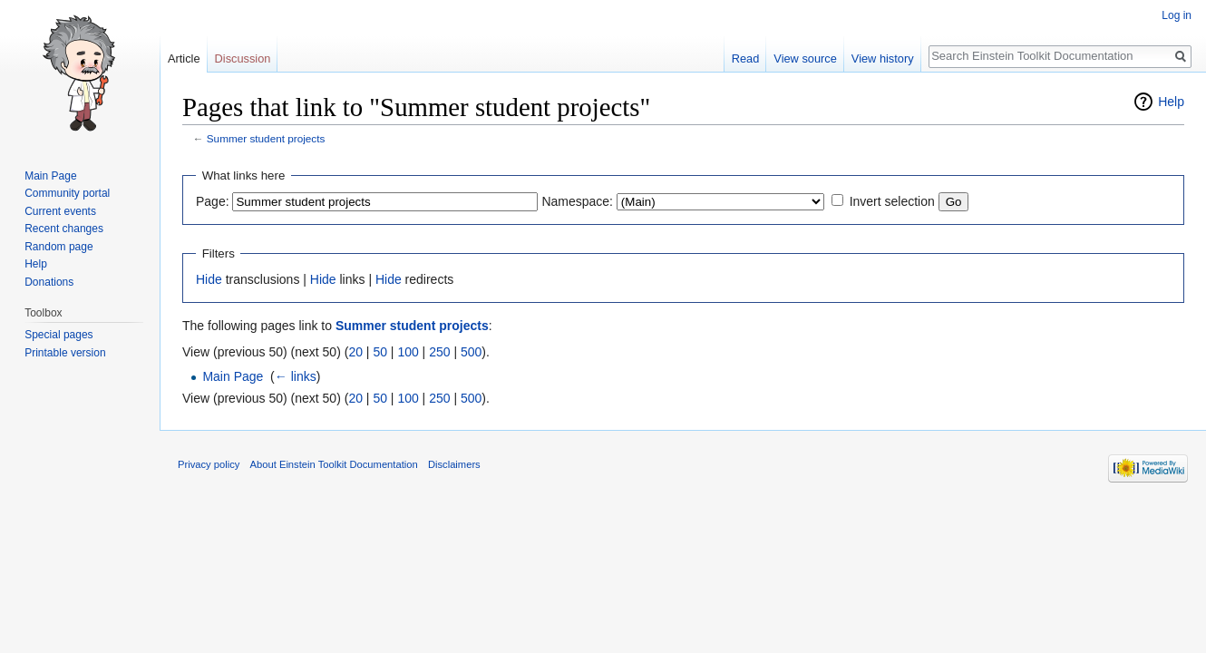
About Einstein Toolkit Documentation (334, 464)
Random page (58, 246)
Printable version (64, 352)
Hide (209, 279)
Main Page (232, 376)
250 (439, 352)
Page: (212, 201)
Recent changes (63, 228)
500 (471, 352)
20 (355, 352)
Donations (48, 282)
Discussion (243, 58)
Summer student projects (266, 138)
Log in (1176, 15)
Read (746, 58)
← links (295, 376)
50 (380, 352)
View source (804, 58)
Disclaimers (454, 464)
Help (1171, 101)
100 (407, 352)
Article (184, 58)
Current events (60, 211)
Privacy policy (208, 464)
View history (882, 58)
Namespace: (577, 201)
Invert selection (892, 201)
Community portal (67, 193)
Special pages (58, 334)
